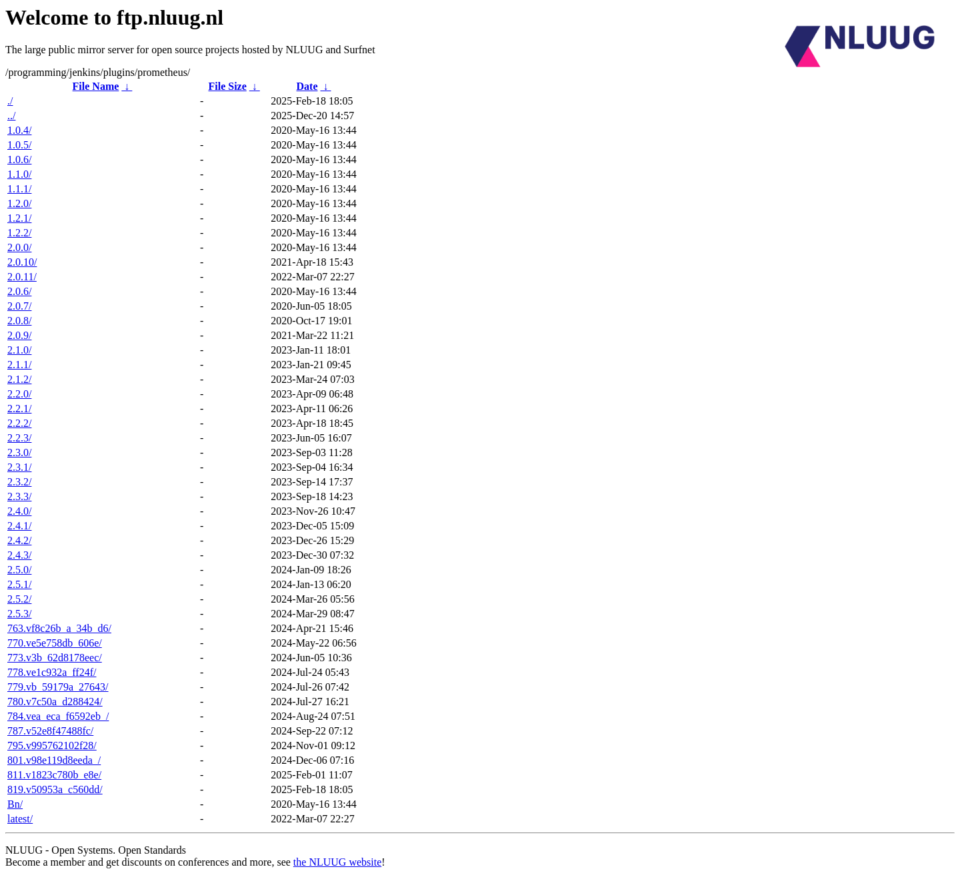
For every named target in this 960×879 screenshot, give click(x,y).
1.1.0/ (19, 174)
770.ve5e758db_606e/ (54, 643)
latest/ (20, 818)
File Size (227, 86)
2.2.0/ (19, 394)
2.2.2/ (19, 423)
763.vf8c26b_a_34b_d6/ (59, 628)
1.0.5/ (19, 144)
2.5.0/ (19, 569)
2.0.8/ (19, 320)
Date (307, 86)
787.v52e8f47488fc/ (50, 730)
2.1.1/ (19, 364)
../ (11, 115)
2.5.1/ (19, 584)
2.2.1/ (19, 408)
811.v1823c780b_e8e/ (54, 774)
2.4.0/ (19, 511)
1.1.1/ (19, 188)
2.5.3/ (19, 613)
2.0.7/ (19, 306)
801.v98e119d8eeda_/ (54, 760)
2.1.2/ (19, 379)
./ (10, 101)
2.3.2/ (19, 481)
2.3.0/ (19, 452)
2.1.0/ (19, 350)
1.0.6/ (19, 159)
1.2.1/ (19, 218)
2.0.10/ (22, 262)
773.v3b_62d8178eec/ (54, 657)
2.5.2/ (19, 599)
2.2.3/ (19, 437)
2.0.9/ (19, 335)
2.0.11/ (22, 276)
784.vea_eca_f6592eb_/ (58, 716)
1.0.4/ (19, 130)
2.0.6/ (19, 291)
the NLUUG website (337, 862)
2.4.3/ (19, 555)
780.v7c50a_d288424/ (55, 701)
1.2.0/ (19, 203)
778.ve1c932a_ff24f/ (51, 672)
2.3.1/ (19, 467)
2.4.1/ (19, 525)
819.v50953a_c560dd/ (55, 789)
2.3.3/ (19, 496)
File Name (96, 86)
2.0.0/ (19, 247)
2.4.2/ (19, 540)
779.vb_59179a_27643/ (58, 687)
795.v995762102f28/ (52, 745)
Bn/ (15, 804)
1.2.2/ (19, 232)
